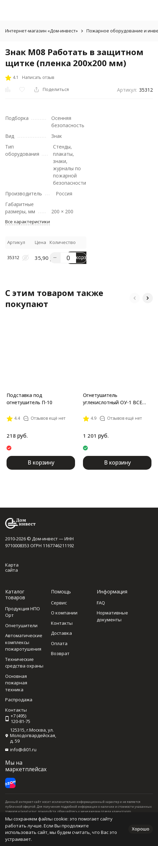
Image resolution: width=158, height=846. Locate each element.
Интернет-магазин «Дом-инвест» (41, 31)
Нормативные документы (112, 616)
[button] (134, 298)
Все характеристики (27, 221)
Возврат (60, 653)
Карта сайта (12, 567)
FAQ (101, 603)
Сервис (59, 603)
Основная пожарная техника (16, 683)
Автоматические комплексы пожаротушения (23, 642)
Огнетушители (21, 625)
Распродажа (18, 699)
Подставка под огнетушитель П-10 (29, 399)
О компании (64, 613)
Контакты (62, 623)
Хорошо (140, 829)
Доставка (61, 633)
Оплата (59, 643)
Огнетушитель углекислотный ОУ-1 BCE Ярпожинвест (112, 399)
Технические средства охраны (24, 662)
